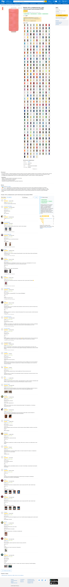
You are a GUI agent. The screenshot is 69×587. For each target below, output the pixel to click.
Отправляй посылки (9, 3)
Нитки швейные (18, 5)
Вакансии (22, 581)
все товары (9, 186)
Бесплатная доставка (48, 3)
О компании (22, 579)
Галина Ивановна (7, 288)
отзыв (29, 12)
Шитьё (14, 5)
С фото (36, 197)
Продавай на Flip (17, 3)
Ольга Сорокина (6, 420)
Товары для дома (3, 5)
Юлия (5, 215)
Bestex (29, 161)
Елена (5, 301)
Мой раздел (49, 1)
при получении (35, 17)
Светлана (5, 469)
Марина (5, 408)
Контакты (57, 24)
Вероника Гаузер (7, 384)
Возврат (12, 581)
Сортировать (24, 196)
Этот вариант (9, 197)
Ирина (5, 276)
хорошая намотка (45, 13)
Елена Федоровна (7, 222)
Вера (5, 376)
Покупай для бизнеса (25, 3)
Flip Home (59, 3)
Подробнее (63, 18)
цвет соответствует (34, 13)
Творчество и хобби (10, 5)
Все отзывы (3, 197)
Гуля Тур (5, 395)
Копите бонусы (27, 20)
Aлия (5, 456)
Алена (5, 366)
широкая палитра (26, 13)
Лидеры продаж (65, 3)
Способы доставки (59, 22)
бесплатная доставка (29, 18)
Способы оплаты (58, 23)
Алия (5, 199)
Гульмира (5, 352)
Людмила (5, 512)
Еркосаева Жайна (7, 328)
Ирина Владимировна (7, 316)
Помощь (12, 579)
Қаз (54, 1)
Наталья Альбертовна (7, 234)
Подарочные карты (40, 3)
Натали (5, 249)
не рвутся (39, 13)
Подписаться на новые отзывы (36, 12)
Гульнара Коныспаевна (8, 206)
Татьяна (5, 258)
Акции (55, 3)
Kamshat (5, 445)
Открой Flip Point (33, 3)
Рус (56, 1)
